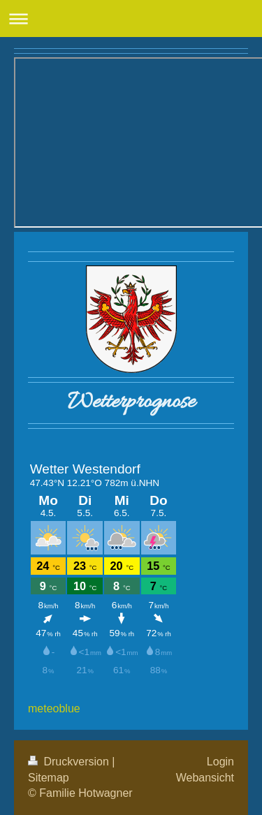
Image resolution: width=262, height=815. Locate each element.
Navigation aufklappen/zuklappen (131, 18)
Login (220, 762)
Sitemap (48, 778)
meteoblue (54, 708)
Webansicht (205, 778)
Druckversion (70, 762)
